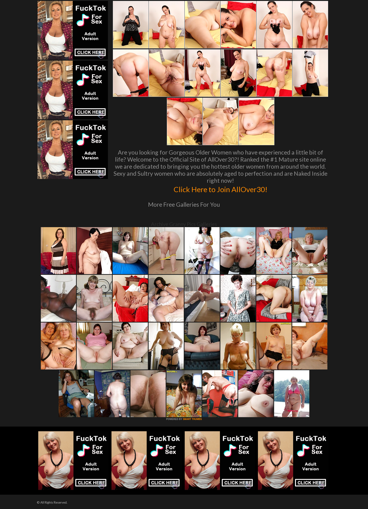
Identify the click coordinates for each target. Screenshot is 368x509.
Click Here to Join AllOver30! (220, 189)
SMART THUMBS (192, 419)
